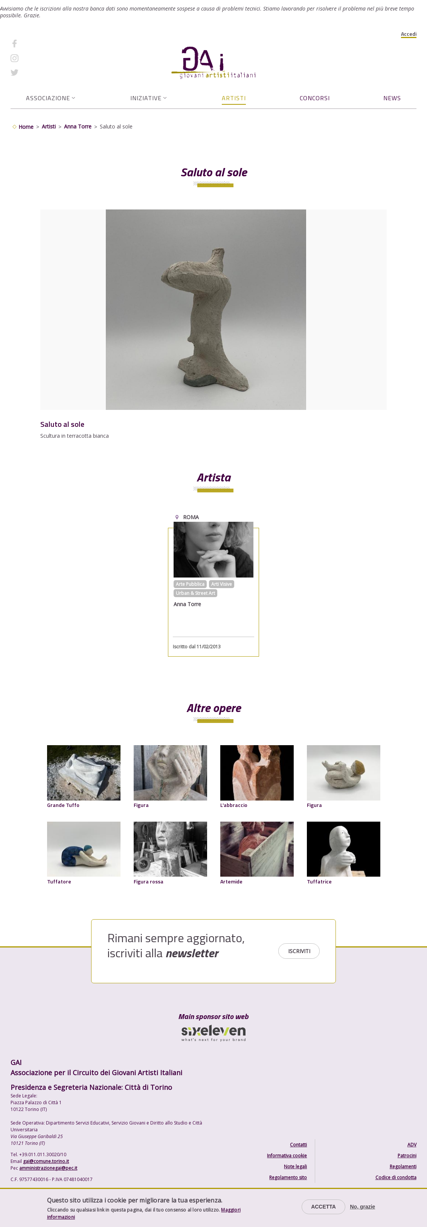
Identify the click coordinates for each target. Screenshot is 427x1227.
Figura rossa (148, 881)
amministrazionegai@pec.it (48, 1168)
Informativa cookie (287, 1155)
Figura (141, 805)
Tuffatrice (319, 881)
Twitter (32, 72)
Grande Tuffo (63, 805)
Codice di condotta (395, 1177)
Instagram (36, 57)
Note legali (295, 1166)
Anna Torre (78, 126)
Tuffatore (59, 881)
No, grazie (362, 1207)
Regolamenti (403, 1166)
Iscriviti (299, 951)
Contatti (298, 1145)
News (392, 97)
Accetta (323, 1207)
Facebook (35, 43)
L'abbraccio (233, 805)
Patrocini (407, 1155)
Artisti (234, 97)
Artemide (231, 881)
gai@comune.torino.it (46, 1161)
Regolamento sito (288, 1177)
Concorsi (315, 97)
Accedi (408, 34)
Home (26, 126)
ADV (411, 1145)
